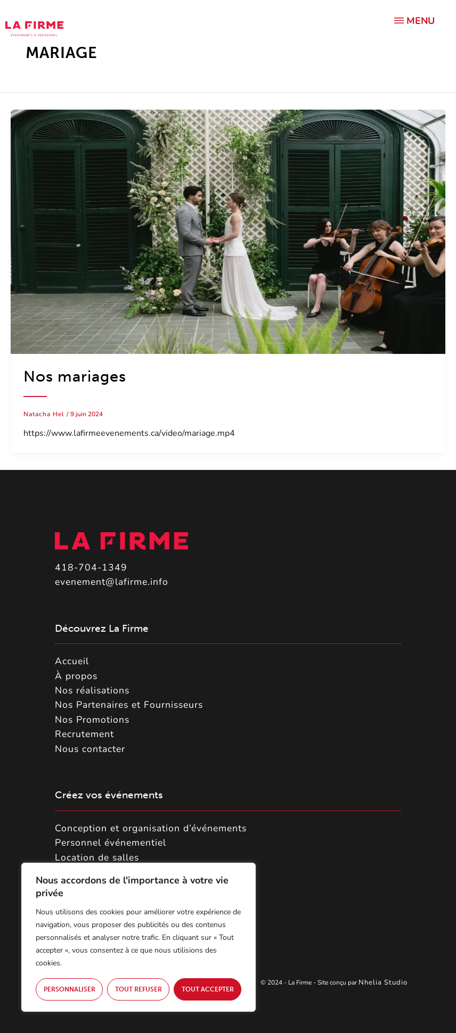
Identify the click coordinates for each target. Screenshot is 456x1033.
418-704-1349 (91, 567)
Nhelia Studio (384, 982)
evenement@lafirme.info (111, 581)
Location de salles (97, 857)
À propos (76, 676)
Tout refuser (138, 989)
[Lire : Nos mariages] (228, 231)
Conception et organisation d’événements (151, 828)
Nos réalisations (92, 690)
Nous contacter (90, 748)
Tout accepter (208, 989)
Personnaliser (69, 989)
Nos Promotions (92, 719)
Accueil (72, 661)
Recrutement (84, 734)
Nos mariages (74, 376)
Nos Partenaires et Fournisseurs (129, 704)
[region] (138, 937)
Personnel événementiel (110, 842)
